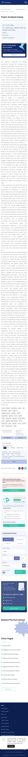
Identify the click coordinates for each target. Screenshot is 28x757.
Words (22, 558)
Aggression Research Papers (11, 666)
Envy (19, 423)
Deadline (4, 562)
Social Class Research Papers (11, 671)
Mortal (24, 423)
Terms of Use (4, 720)
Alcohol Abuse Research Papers (11, 683)
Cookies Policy (5, 726)
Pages (16, 558)
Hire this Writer (14, 525)
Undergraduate (19, 539)
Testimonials (4, 711)
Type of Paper (6, 548)
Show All (9, 689)
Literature (16, 27)
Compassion (8, 426)
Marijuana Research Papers (10, 658)
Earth (9, 30)
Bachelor (8, 543)
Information (21, 418)
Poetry (11, 27)
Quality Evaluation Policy (8, 735)
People (13, 30)
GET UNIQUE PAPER (14, 490)
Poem (21, 27)
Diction (14, 423)
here (21, 743)
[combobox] (14, 551)
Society (13, 413)
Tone (15, 416)
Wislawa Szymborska (11, 421)
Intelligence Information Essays (12, 650)
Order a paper (14, 608)
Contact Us (4, 708)
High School (8, 539)
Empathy (4, 423)
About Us (3, 714)
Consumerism (7, 645)
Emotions (8, 418)
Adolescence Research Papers (11, 662)
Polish (20, 416)
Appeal (11, 416)
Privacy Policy (5, 723)
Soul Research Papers (9, 675)
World (7, 27)
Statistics (5, 30)
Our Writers (4, 717)
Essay (12, 25)
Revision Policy (5, 729)
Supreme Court (6, 413)
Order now (14, 55)
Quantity (4, 555)
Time (3, 421)
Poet (9, 423)
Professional (20, 543)
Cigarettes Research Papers (11, 654)
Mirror (20, 421)
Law (3, 426)
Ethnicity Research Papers (10, 679)
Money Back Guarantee (7, 732)
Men (15, 426)
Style (3, 418)
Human (15, 418)
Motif (18, 413)
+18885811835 (19, 752)
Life (24, 27)
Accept (11, 746)
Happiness (5, 416)
